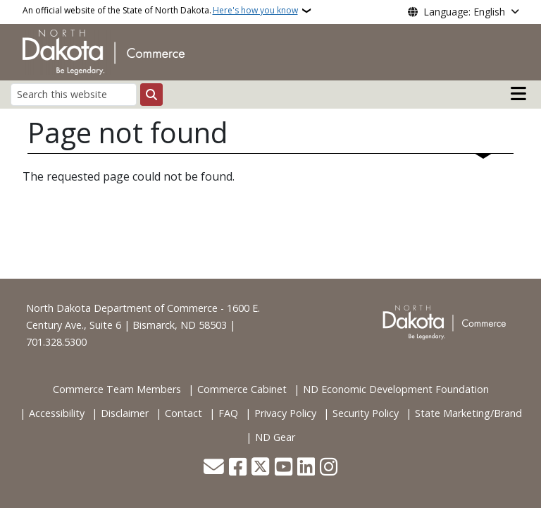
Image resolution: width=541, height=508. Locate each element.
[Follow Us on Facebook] (238, 468)
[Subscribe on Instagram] (328, 468)
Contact (183, 413)
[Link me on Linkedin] (306, 468)
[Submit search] (151, 94)
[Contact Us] (214, 468)
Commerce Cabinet (242, 389)
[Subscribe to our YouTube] (283, 468)
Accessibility (57, 413)
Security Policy (365, 413)
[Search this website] (74, 94)
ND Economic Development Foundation (396, 389)
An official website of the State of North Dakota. (160, 10)
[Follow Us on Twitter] (260, 468)
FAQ (228, 413)
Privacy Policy (285, 413)
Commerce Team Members (117, 389)
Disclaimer (125, 413)
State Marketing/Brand (468, 413)
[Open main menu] (518, 94)
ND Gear (275, 437)
